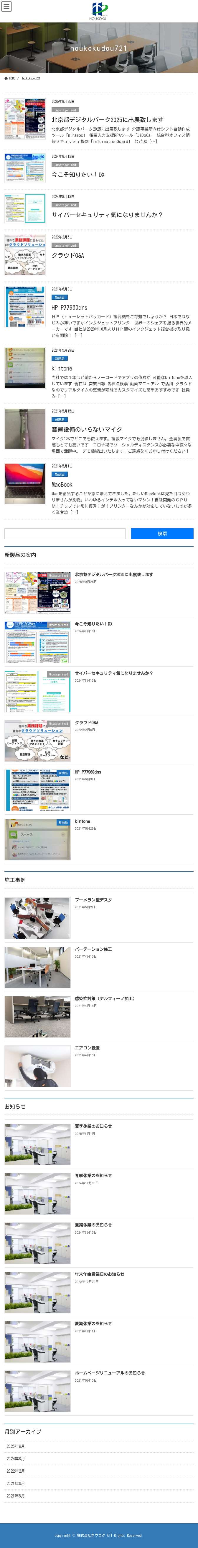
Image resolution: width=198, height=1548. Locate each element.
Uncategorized (65, 110)
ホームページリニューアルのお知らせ (110, 1373)
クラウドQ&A (68, 255)
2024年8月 (15, 1459)
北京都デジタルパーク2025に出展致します (108, 120)
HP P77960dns (70, 307)
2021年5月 (15, 1496)
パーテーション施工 (93, 949)
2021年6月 (15, 1484)
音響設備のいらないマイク (87, 429)
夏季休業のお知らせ (93, 1126)
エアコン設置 (87, 1048)
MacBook (62, 484)
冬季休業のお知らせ (93, 1176)
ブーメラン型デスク (93, 900)
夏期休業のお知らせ (93, 1225)
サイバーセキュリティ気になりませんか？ (108, 215)
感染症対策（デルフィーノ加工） (106, 999)
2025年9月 (15, 1446)
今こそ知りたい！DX (78, 175)
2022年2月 (15, 1471)
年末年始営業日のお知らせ (99, 1274)
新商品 (60, 297)
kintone (62, 368)
